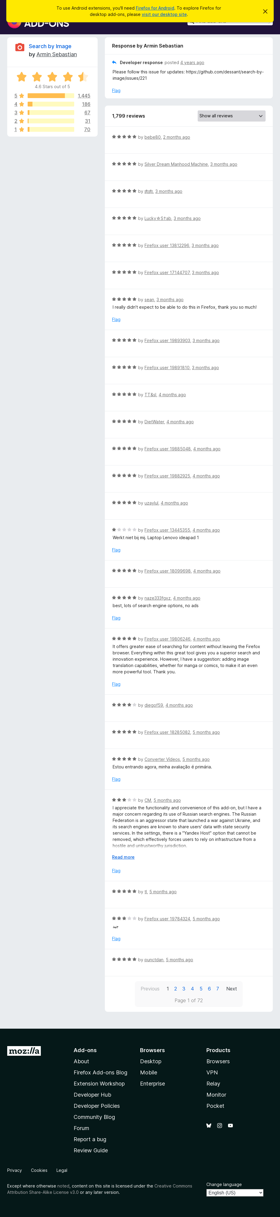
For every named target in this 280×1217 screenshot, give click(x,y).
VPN (212, 1072)
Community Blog (94, 1117)
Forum (81, 1128)
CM (148, 800)
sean (149, 299)
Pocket (215, 1106)
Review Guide (91, 1150)
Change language (224, 1184)
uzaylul (151, 502)
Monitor (216, 1095)
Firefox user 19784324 (167, 918)
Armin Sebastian (56, 54)
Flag (116, 90)
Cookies (39, 1170)
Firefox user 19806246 (167, 638)
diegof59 (154, 705)
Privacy (14, 1170)
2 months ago (176, 137)
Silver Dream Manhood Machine (176, 164)
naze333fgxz (158, 598)
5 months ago (206, 732)
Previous (150, 989)
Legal (61, 1170)
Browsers (218, 1061)
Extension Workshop (99, 1083)
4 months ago (172, 394)
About (81, 1061)
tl (146, 891)
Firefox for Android (155, 8)
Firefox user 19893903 (167, 340)
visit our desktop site (164, 14)
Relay (213, 1083)
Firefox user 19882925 (167, 475)
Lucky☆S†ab (158, 218)
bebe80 (153, 137)
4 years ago (192, 62)
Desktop (150, 1061)
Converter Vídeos (162, 759)
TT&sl (150, 394)
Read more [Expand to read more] (123, 857)
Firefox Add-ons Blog (100, 1072)
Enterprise (152, 1083)
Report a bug (90, 1139)
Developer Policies (97, 1106)
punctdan (154, 959)
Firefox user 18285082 (167, 732)
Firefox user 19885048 (168, 448)
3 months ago (223, 164)
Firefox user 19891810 (167, 367)
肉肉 (149, 191)
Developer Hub (92, 1095)
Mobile (148, 1072)
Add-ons (85, 1050)
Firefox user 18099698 (168, 570)
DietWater (154, 421)
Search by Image (50, 46)
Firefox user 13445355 (167, 530)
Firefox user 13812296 (167, 245)
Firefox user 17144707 (167, 272)
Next (231, 989)
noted (63, 1185)
